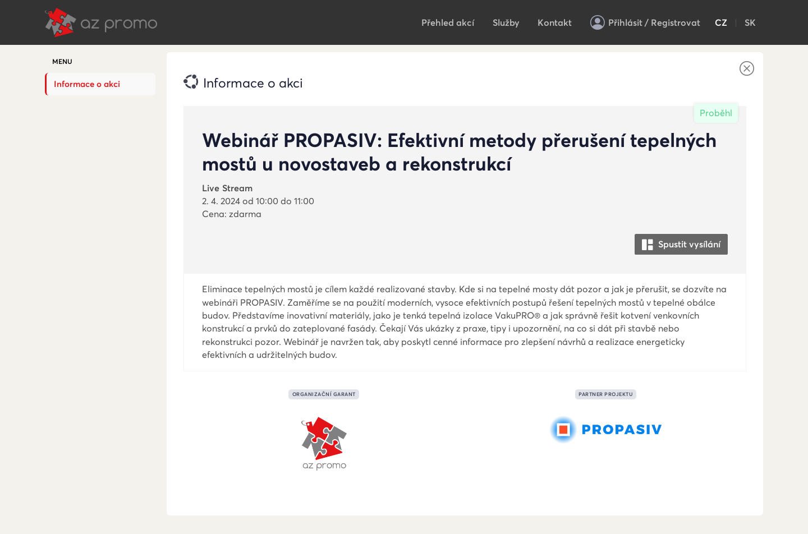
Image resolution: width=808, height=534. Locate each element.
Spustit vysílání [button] (681, 245)
